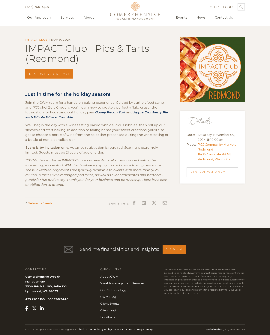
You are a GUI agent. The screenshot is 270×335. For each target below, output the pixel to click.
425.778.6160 (35, 299)
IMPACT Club (36, 39)
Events (181, 17)
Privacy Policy (103, 329)
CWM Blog (108, 297)
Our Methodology (113, 290)
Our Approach (39, 17)
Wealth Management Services (122, 283)
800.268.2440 (58, 299)
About (89, 17)
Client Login (222, 7)
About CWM (109, 276)
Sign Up (174, 249)
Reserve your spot (49, 74)
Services (67, 17)
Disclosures (85, 329)
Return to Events (38, 203)
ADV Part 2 (120, 329)
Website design (216, 329)
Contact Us (224, 17)
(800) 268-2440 (37, 7)
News (200, 17)
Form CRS (134, 329)
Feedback (107, 317)
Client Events (109, 303)
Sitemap (147, 329)
